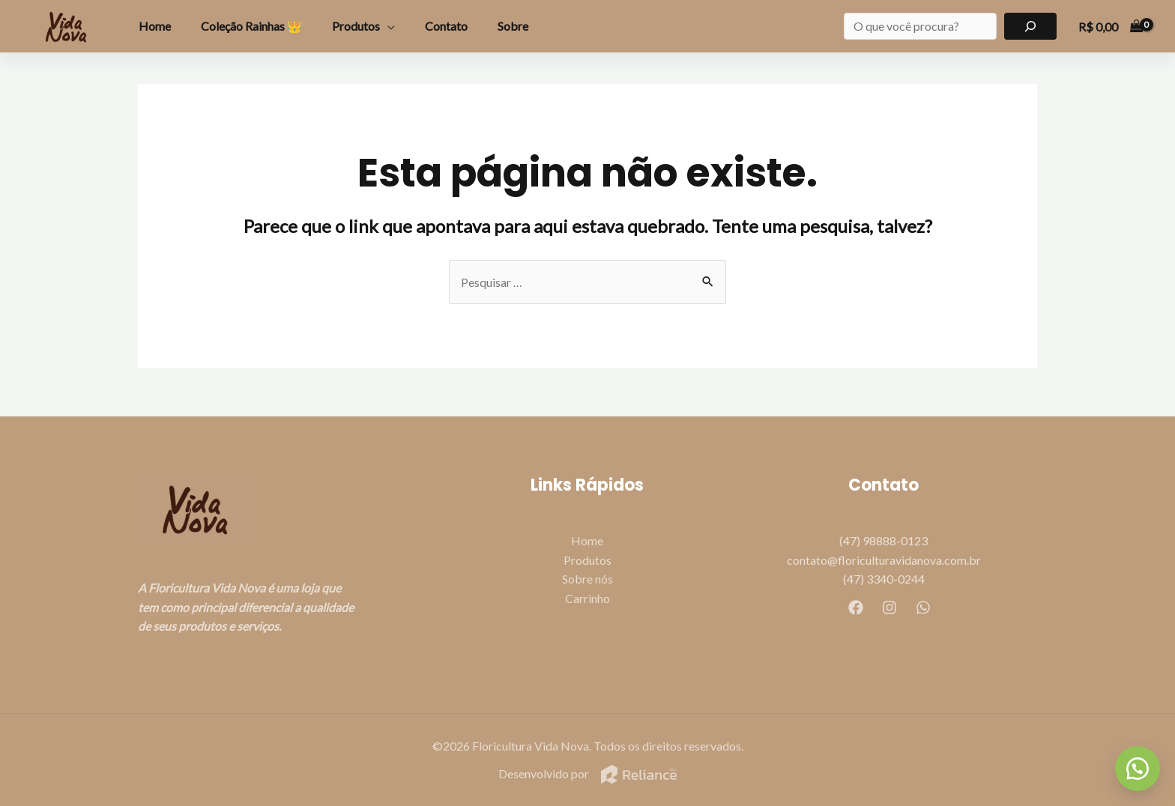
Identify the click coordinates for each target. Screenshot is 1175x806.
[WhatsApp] (923, 607)
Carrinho (587, 598)
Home (155, 26)
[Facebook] (855, 607)
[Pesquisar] (1030, 26)
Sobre (513, 26)
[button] (1137, 768)
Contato (446, 26)
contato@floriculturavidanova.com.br (884, 560)
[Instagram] (889, 607)
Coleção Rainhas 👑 (251, 26)
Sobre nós (587, 579)
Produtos (356, 26)
